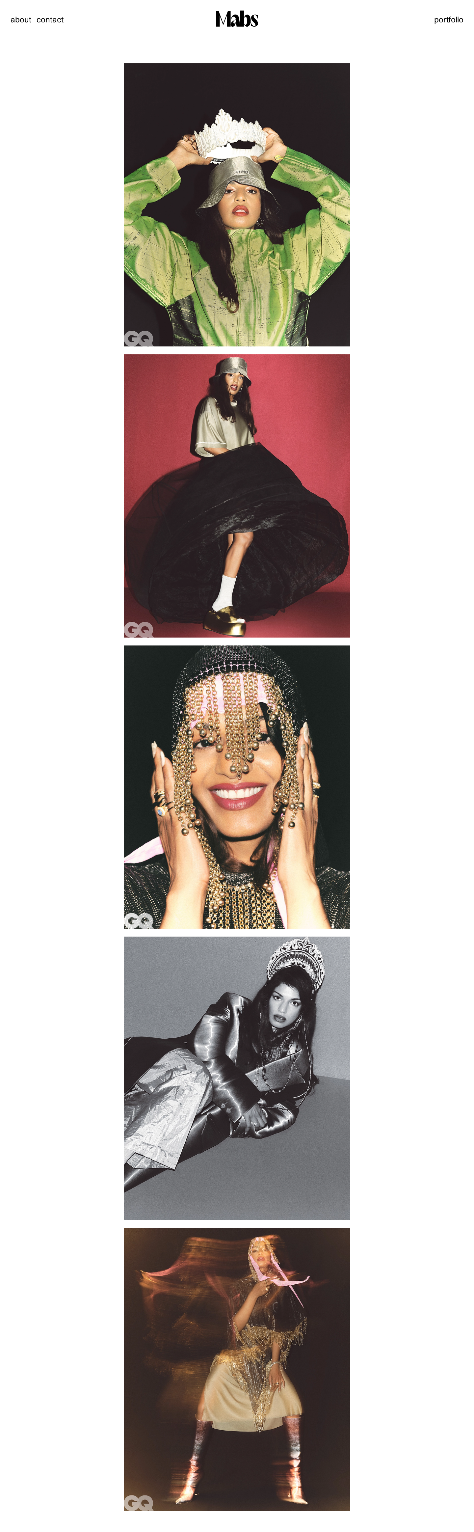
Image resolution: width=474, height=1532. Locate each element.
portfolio (448, 19)
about (21, 19)
